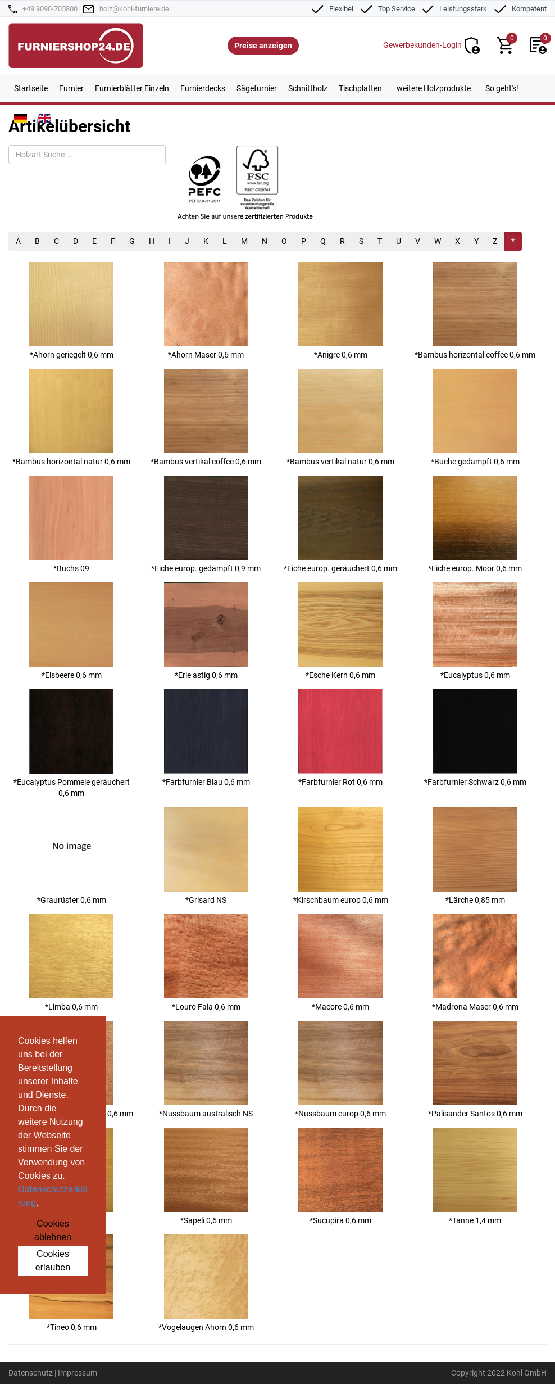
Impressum (77, 1372)
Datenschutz (30, 1372)
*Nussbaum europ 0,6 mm (340, 1069)
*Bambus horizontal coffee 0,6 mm (475, 310)
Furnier (71, 88)
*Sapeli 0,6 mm (206, 1176)
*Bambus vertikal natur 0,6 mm (340, 417)
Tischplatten (360, 88)
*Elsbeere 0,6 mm (71, 631)
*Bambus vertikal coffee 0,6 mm (206, 417)
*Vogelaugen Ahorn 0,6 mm (206, 1283)
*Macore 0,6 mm (340, 962)
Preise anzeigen (263, 45)
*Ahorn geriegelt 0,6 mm (71, 310)
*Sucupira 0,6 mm (340, 1176)
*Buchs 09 (71, 524)
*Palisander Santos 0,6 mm (475, 1069)
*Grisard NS (206, 855)
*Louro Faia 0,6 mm (206, 962)
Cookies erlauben (52, 1260)
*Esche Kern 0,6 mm (340, 631)
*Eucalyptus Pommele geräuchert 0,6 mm (71, 743)
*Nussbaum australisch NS (206, 1069)
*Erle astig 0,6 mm (206, 631)
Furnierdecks (202, 88)
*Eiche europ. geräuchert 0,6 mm (340, 524)
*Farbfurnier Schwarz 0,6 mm (475, 737)
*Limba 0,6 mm (71, 962)
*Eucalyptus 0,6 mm (475, 631)
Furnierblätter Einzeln (132, 88)
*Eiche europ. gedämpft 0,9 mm (206, 524)
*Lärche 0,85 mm (475, 855)
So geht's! (501, 88)
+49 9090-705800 (50, 8)
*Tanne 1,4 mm (475, 1176)
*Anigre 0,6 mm (340, 310)
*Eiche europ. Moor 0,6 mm (475, 524)
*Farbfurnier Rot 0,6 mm (340, 737)
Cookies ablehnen (52, 1230)
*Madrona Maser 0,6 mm (475, 962)
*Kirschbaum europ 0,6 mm (340, 855)
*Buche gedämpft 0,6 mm (475, 417)
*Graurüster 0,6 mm (71, 855)
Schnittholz (307, 88)
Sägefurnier (256, 88)
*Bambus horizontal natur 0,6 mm (71, 417)
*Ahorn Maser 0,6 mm (206, 310)
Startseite (31, 88)
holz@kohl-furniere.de (134, 8)
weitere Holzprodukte (434, 88)
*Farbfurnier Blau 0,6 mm (206, 737)
